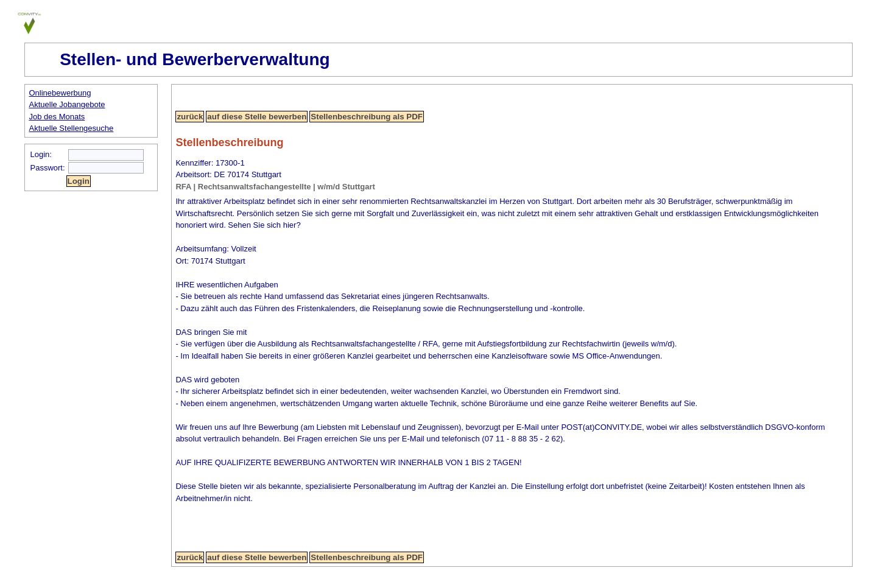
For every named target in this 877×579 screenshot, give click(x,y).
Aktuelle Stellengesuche (71, 128)
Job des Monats (57, 116)
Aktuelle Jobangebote (67, 104)
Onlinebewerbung (60, 92)
